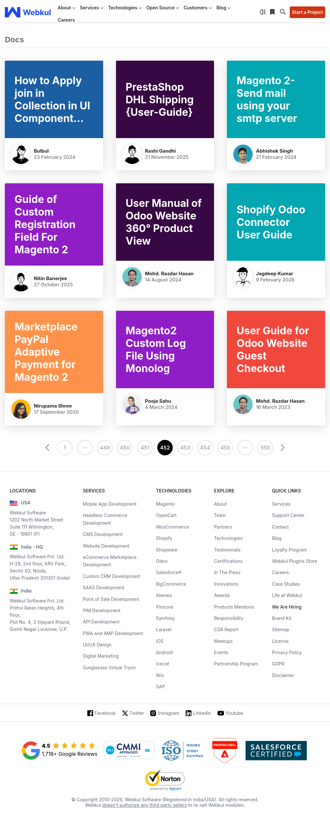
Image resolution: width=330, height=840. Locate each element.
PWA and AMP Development (113, 633)
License (280, 641)
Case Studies (286, 584)
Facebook (105, 713)
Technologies (228, 538)
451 (145, 447)
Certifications (228, 561)
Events (221, 652)
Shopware (167, 549)
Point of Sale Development (111, 599)
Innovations (226, 584)
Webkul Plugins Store (294, 561)
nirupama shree (53, 406)
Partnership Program (236, 663)
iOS (159, 641)
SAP (160, 686)
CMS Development (102, 534)
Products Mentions (234, 607)
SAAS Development (103, 587)
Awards (222, 595)
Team (220, 515)
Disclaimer (283, 675)
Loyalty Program (289, 549)
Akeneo (164, 595)
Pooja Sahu (158, 401)
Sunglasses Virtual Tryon (109, 667)
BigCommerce (171, 584)
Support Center (288, 515)
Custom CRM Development (111, 576)
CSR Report (226, 629)
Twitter (137, 713)
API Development (101, 621)
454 (205, 447)
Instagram (168, 713)
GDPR (278, 663)
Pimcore (164, 607)
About (220, 504)
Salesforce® (168, 572)
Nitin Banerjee (50, 278)
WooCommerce (172, 527)
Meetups (223, 641)
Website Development (106, 546)
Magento (165, 504)
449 (105, 447)
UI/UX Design (97, 644)
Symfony (165, 618)
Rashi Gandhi (160, 151)
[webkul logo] (28, 12)
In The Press (227, 572)
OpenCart (166, 515)
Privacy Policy (287, 652)
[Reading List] (273, 12)
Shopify (164, 538)
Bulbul (41, 151)
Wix (160, 675)
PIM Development (102, 610)
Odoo (162, 561)
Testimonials (227, 549)
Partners (223, 527)
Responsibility (229, 618)
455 (225, 447)
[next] (282, 447)
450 (125, 447)
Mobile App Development (110, 504)
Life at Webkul (287, 595)
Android (164, 652)
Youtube (234, 713)
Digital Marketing (101, 656)
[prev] (48, 447)
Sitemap (280, 629)
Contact (280, 527)
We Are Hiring (286, 607)
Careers (66, 20)
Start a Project (307, 12)
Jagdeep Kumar (274, 273)
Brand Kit (282, 618)
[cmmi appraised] (129, 750)
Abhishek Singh (274, 151)
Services (281, 504)
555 (265, 447)
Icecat (162, 663)
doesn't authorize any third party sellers (144, 805)
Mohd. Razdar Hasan (169, 273)
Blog (277, 538)
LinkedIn (202, 713)
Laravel (163, 629)
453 (185, 447)
